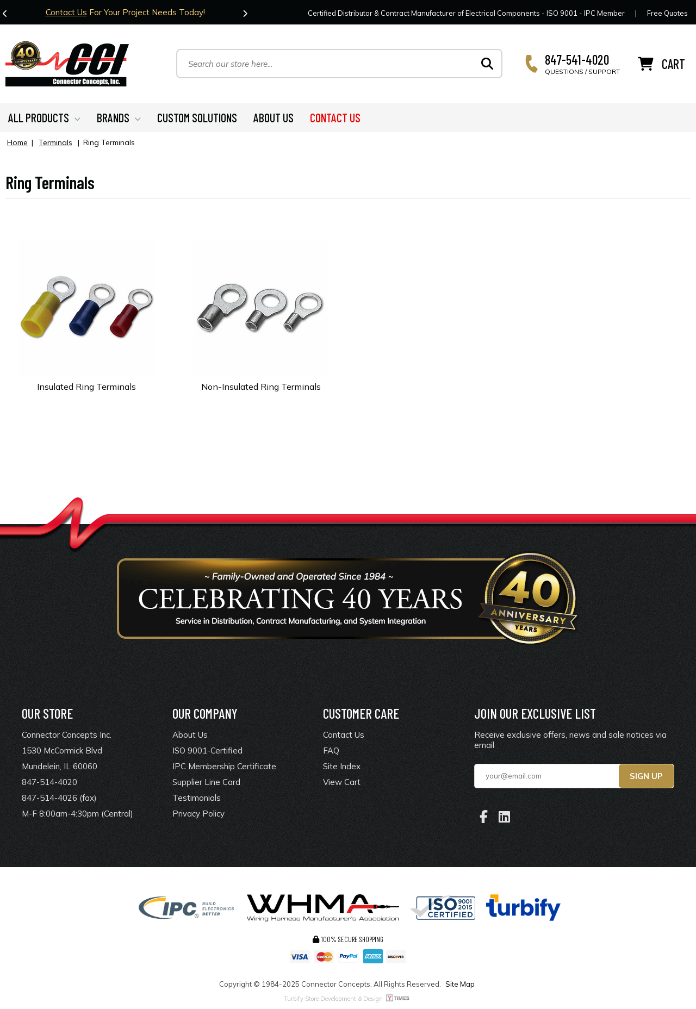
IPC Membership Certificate (224, 766)
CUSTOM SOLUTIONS (197, 117)
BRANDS (119, 117)
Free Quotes (667, 13)
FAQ (331, 750)
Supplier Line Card (206, 782)
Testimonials (196, 798)
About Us (190, 735)
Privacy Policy (198, 813)
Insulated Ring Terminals (86, 386)
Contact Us (66, 12)
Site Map (460, 984)
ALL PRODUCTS (44, 117)
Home (17, 142)
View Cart (342, 782)
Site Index (342, 766)
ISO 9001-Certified (207, 750)
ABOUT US (273, 117)
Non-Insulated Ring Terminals (261, 386)
